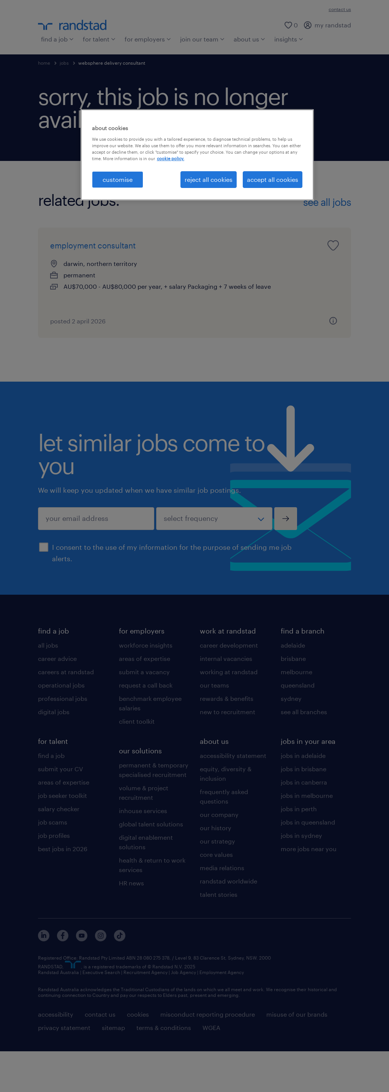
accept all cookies (272, 179)
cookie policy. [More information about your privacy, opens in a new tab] (170, 158)
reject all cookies (208, 179)
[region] (197, 155)
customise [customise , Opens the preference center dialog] (118, 179)
